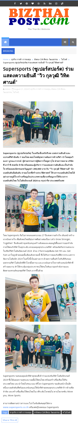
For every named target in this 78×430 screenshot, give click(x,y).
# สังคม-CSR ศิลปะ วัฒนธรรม (47, 412)
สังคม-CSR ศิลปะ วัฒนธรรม (46, 59)
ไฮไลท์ (64, 59)
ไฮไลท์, (16, 92)
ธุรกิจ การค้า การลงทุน (21, 59)
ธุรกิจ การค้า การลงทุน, (41, 89)
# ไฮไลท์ (66, 412)
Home (5, 59)
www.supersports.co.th (16, 407)
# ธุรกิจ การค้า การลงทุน (20, 412)
